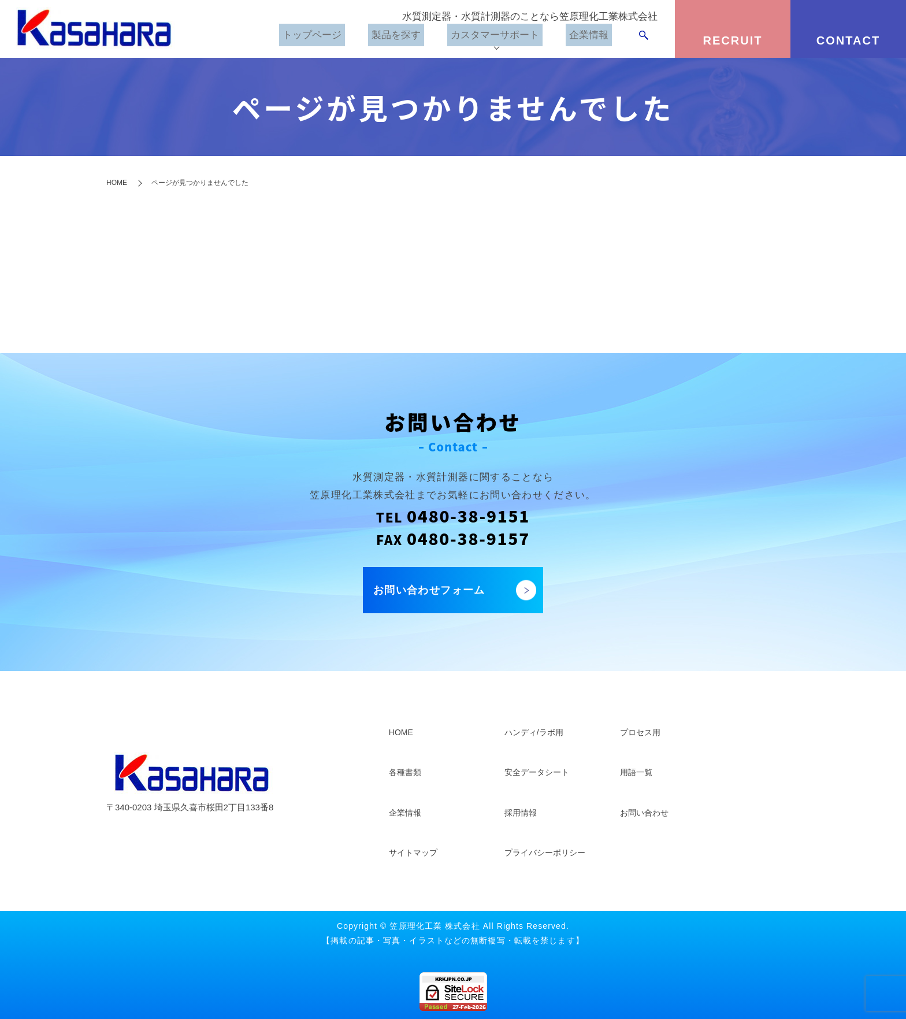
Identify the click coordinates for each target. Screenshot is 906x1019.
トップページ (300, 37)
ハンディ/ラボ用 (533, 732)
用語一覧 (636, 772)
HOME (116, 183)
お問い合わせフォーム (429, 590)
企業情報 (589, 37)
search (643, 37)
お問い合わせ (644, 812)
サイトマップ (413, 852)
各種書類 (405, 772)
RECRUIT (733, 40)
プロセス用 (640, 732)
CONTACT (848, 40)
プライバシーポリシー (544, 852)
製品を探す (386, 37)
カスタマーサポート (491, 37)
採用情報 (520, 812)
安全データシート (536, 772)
